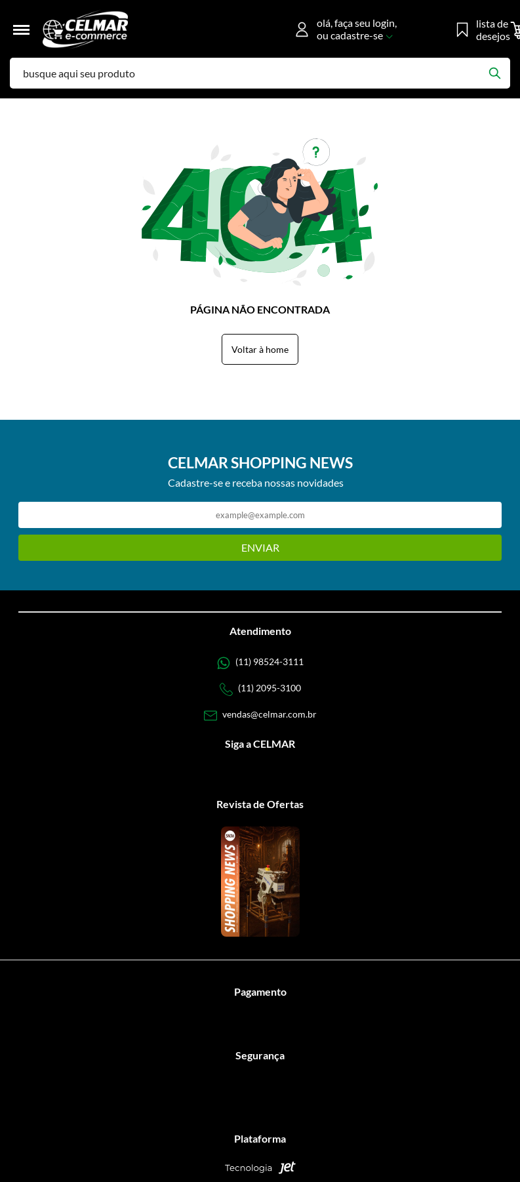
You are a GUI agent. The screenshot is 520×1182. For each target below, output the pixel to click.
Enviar (260, 547)
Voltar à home (260, 349)
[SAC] (260, 715)
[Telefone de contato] (260, 663)
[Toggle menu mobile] (26, 30)
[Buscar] (494, 73)
